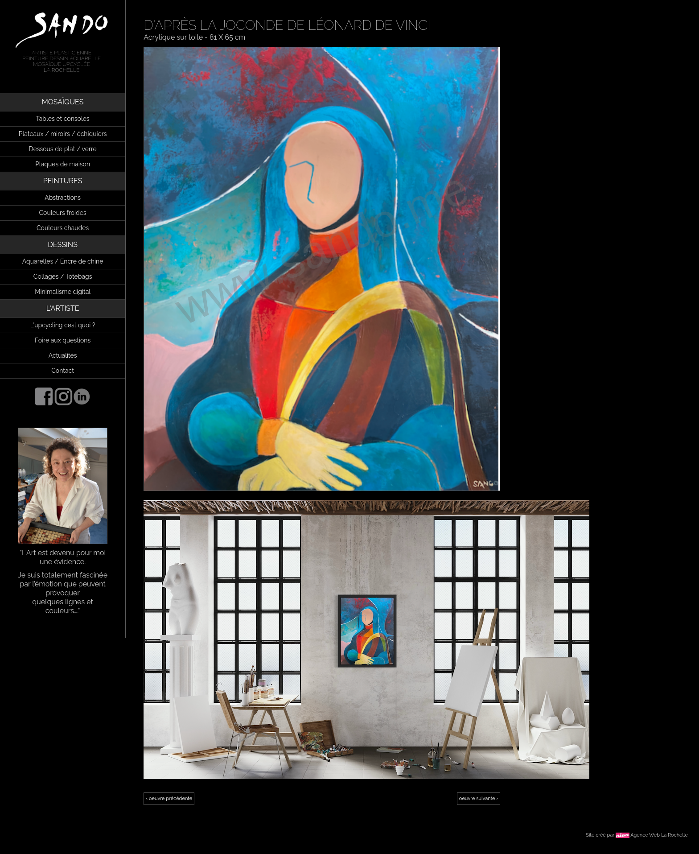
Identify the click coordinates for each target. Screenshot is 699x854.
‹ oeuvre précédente (169, 798)
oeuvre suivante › (478, 798)
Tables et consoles (63, 118)
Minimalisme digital (62, 291)
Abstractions (63, 197)
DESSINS (63, 244)
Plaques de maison (62, 164)
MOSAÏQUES (63, 102)
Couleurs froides (62, 212)
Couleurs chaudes (63, 227)
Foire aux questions (62, 340)
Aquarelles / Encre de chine (62, 261)
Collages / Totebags (62, 276)
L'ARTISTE (62, 308)
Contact (62, 370)
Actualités (63, 355)
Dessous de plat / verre (62, 149)
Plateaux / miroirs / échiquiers (63, 133)
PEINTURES (62, 181)
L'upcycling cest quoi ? (62, 325)
